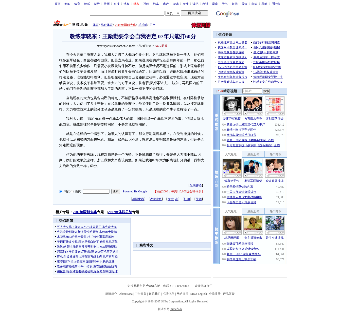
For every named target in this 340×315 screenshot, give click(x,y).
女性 (186, 3)
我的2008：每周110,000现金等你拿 (178, 191)
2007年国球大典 (125, 25)
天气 (225, 3)
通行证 (276, 3)
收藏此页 (156, 199)
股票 (107, 3)
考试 (205, 3)
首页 (57, 3)
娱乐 (87, 3)
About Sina (126, 294)
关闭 (199, 199)
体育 (77, 3)
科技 (117, 3)
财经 (97, 3)
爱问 (245, 3)
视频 (146, 3)
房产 (166, 3)
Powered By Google (135, 191)
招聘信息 (168, 294)
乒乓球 (142, 25)
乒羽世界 (138, 199)
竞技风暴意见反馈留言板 (143, 286)
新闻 (67, 3)
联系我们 (155, 294)
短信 (235, 3)
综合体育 (107, 25)
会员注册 (215, 294)
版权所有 (176, 309)
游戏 (176, 3)
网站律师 (182, 294)
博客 (126, 3)
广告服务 (140, 294)
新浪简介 (111, 294)
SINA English (198, 294)
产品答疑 (229, 294)
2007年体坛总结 (120, 212)
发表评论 (196, 185)
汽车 (156, 3)
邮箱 (254, 3)
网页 (67, 191)
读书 (195, 3)
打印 (187, 199)
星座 (215, 3)
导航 (264, 3)
